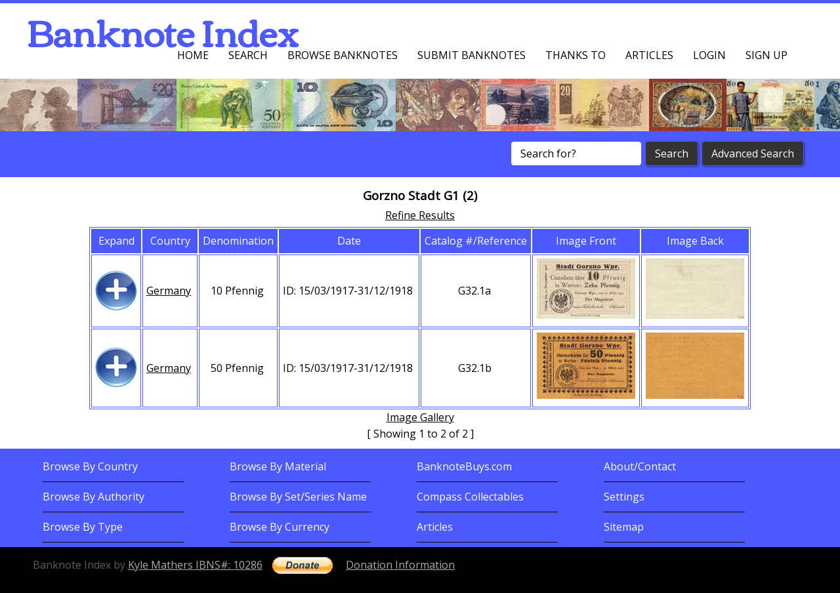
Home (193, 55)
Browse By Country (90, 466)
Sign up (767, 55)
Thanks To (575, 55)
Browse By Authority (93, 496)
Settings (624, 496)
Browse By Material (278, 466)
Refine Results (420, 215)
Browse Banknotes (342, 55)
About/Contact (640, 466)
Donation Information (400, 565)
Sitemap (624, 527)
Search (248, 55)
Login (709, 55)
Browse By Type (83, 527)
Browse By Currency (279, 527)
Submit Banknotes (471, 55)
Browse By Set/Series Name (298, 496)
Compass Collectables (470, 496)
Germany (168, 290)
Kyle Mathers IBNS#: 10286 (195, 565)
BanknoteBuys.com (464, 466)
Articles (649, 55)
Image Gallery (420, 417)
